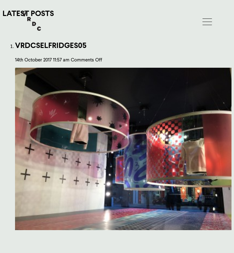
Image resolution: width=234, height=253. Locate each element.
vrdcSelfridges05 (50, 45)
